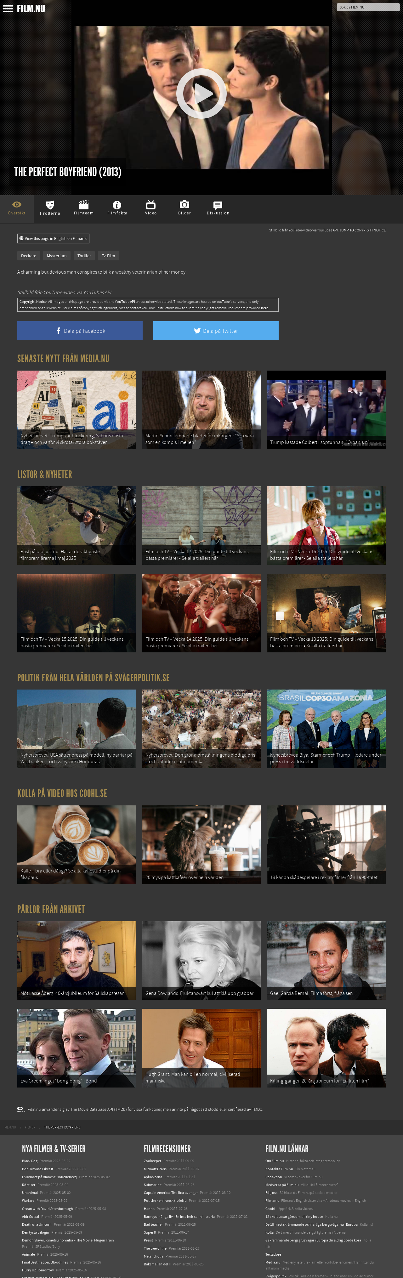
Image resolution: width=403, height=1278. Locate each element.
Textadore (273, 1226)
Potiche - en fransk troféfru (165, 1173)
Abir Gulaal (30, 1189)
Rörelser (28, 1157)
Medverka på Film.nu (282, 1157)
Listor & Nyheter (44, 470)
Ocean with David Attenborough (47, 1181)
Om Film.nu (274, 1133)
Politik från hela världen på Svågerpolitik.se (93, 666)
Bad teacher (153, 1197)
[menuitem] (10, 1100)
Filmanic (272, 1173)
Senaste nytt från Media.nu (63, 359)
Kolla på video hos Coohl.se (62, 778)
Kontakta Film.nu (279, 1141)
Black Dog (29, 1133)
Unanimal (30, 1165)
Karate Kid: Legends (38, 1266)
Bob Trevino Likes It (37, 1141)
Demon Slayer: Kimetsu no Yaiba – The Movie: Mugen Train (68, 1213)
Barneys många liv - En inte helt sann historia (179, 1189)
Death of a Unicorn (37, 1197)
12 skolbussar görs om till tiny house (294, 1189)
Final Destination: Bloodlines (45, 1235)
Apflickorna (153, 1149)
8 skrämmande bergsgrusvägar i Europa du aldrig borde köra (313, 1213)
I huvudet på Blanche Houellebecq (49, 1149)
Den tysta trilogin (35, 1205)
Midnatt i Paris (155, 1141)
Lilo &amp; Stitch (35, 1258)
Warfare (28, 1173)
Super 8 (150, 1205)
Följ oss (271, 1165)
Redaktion (273, 1149)
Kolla (269, 1205)
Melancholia (153, 1228)
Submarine (153, 1157)
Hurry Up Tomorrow (38, 1243)
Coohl (270, 1181)
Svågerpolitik (276, 1249)
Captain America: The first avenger (171, 1165)
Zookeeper (152, 1133)
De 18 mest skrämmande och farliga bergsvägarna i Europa (311, 1197)
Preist (148, 1213)
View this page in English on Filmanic (53, 238)
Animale (28, 1226)
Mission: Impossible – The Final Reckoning (55, 1250)
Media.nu (273, 1235)
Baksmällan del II (157, 1237)
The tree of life (155, 1220)
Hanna (149, 1181)
